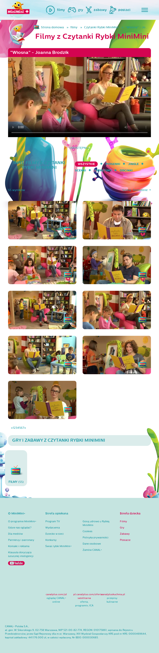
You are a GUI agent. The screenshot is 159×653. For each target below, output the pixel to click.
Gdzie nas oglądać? (19, 527)
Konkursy (51, 540)
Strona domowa (52, 27)
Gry (122, 527)
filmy (73, 27)
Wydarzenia (52, 527)
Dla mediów (15, 534)
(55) (16, 468)
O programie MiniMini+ (22, 521)
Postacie (125, 540)
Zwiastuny (103, 170)
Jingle (133, 164)
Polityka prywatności (95, 537)
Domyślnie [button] (140, 190)
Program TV (52, 521)
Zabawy (125, 534)
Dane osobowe (92, 544)
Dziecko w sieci (54, 534)
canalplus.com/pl (56, 594)
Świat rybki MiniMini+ (58, 546)
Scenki (80, 170)
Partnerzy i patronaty (21, 540)
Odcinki (126, 170)
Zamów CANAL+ (92, 550)
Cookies (87, 531)
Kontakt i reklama (18, 546)
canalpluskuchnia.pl (113, 594)
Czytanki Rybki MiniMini (101, 27)
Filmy (123, 521)
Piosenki (113, 164)
